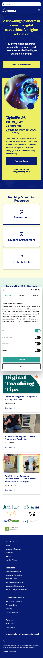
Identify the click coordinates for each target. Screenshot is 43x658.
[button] (39, 10)
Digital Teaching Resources (15, 582)
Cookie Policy (10, 624)
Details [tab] (21, 296)
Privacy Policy (10, 627)
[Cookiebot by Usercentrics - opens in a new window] (31, 290)
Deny (22, 366)
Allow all (21, 359)
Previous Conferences (13, 612)
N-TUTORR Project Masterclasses (17, 590)
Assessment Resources (13, 549)
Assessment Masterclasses (15, 586)
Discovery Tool (10, 556)
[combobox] (21, 4)
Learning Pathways (12, 560)
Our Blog (8, 608)
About (8, 545)
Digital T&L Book (11, 579)
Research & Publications (14, 575)
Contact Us (9, 552)
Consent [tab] (8, 296)
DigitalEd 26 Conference (14, 601)
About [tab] (35, 296)
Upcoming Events (11, 605)
